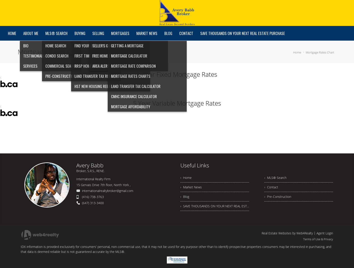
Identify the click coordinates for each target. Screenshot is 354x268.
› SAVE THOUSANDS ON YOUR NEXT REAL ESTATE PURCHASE (214, 206)
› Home (186, 178)
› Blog (184, 196)
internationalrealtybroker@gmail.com (107, 191)
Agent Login (325, 233)
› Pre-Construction (277, 196)
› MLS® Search (275, 178)
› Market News (191, 187)
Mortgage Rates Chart (320, 52)
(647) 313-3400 (93, 203)
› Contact (271, 187)
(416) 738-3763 (93, 197)
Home (297, 52)
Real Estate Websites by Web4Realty (287, 233)
